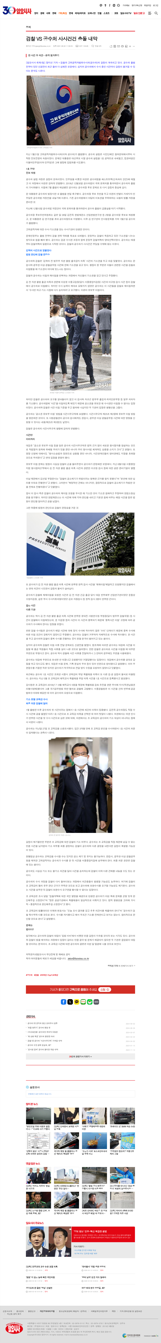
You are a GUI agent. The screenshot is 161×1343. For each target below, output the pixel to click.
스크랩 (126, 46)
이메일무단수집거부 (99, 1311)
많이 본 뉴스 (32, 1104)
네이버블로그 (114, 5)
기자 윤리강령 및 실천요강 (131, 1311)
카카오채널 (101, 5)
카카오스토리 (105, 5)
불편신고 (31, 1311)
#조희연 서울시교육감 (49, 975)
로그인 (155, 5)
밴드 (96, 1002)
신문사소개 (7, 1311)
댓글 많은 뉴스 (33, 1163)
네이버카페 (90, 1002)
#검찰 (36, 975)
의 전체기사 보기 (120, 965)
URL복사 (111, 46)
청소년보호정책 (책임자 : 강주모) (73, 1311)
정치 (28, 27)
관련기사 (30, 1016)
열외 (118, 5)
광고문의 (20, 1311)
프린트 (122, 46)
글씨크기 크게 (130, 46)
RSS (114, 1311)
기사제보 (126, 5)
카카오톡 (76, 1002)
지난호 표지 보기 (14, 1314)
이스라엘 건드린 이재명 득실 (85, 1250)
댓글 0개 (98, 46)
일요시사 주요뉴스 (35, 1223)
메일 (118, 46)
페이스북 (110, 5)
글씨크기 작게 (134, 46)
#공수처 (29, 975)
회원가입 (147, 5)
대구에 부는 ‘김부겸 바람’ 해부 (85, 1253)
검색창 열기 (156, 13)
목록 (115, 46)
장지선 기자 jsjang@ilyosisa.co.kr (38, 46)
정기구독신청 (137, 5)
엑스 (70, 1002)
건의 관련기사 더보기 (80, 1056)
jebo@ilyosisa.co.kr (78, 958)
